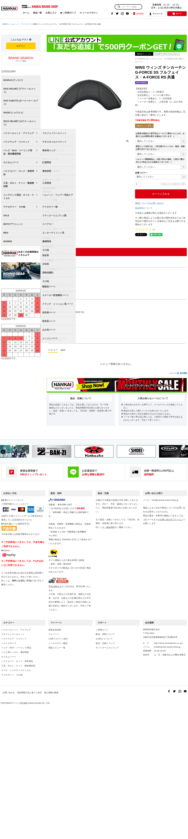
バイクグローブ (8, 643)
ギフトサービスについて (107, 647)
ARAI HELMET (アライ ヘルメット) (19, 90)
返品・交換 (103, 493)
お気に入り (51, 12)
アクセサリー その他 (14, 207)
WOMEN (7, 241)
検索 (119, 7)
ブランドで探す (20, 59)
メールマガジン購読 (58, 643)
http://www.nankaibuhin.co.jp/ (168, 643)
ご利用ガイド (68, 12)
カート (177, 13)
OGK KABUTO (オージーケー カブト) (20, 102)
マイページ (156, 14)
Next (185, 451)
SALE (6, 215)
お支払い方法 (9, 493)
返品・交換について (105, 643)
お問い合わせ (9, 692)
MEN (5, 232)
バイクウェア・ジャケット (16, 142)
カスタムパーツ (11, 162)
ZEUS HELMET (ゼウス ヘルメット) (19, 123)
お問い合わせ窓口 (154, 493)
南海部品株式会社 (151, 629)
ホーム (26, 12)
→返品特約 (109, 527)
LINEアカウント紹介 (58, 639)
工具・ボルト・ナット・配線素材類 (18, 184)
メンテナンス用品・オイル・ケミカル (18, 196)
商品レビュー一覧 (57, 647)
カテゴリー (8, 622)
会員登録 (138, 14)
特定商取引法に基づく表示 (29, 692)
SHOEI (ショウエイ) (13, 112)
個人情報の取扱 (51, 692)
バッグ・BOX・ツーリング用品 (16, 647)
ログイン (20, 46)
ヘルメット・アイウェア (20, 24)
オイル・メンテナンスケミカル (16, 670)
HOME (5, 24)
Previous (3, 451)
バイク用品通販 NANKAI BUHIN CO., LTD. (32, 703)
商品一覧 (37, 12)
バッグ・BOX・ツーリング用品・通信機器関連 (17, 152)
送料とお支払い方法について (25, 580)
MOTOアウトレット (13, 224)
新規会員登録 (55, 630)
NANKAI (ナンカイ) (13, 80)
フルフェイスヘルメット (13, 634)
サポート (102, 622)
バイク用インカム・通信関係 (15, 652)
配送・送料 (56, 493)
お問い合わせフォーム (170, 519)
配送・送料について (105, 634)
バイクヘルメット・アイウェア (18, 133)
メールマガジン (89, 12)
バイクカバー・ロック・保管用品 (18, 173)
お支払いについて (104, 639)
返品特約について (144, 208)
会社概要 (149, 622)
